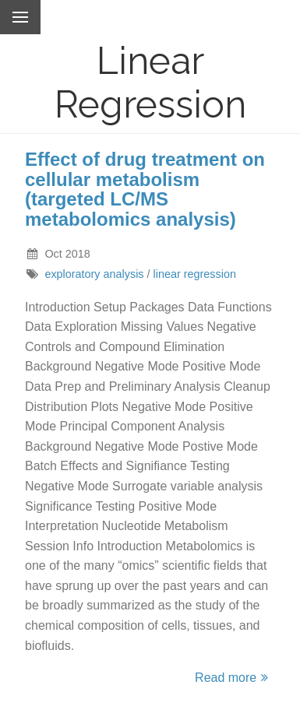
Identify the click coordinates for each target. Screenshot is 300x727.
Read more (234, 677)
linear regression (195, 274)
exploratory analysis (93, 274)
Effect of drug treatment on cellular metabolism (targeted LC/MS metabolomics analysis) (145, 189)
